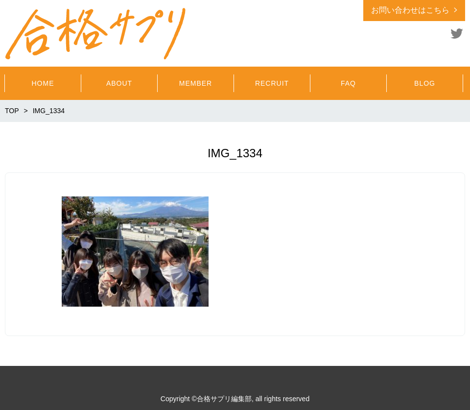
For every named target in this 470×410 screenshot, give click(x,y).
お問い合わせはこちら (410, 10)
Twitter (456, 33)
